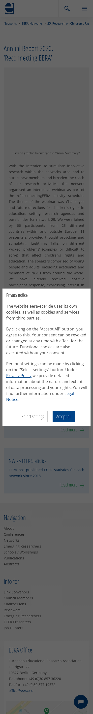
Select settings (33, 416)
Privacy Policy (18, 375)
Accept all (63, 416)
